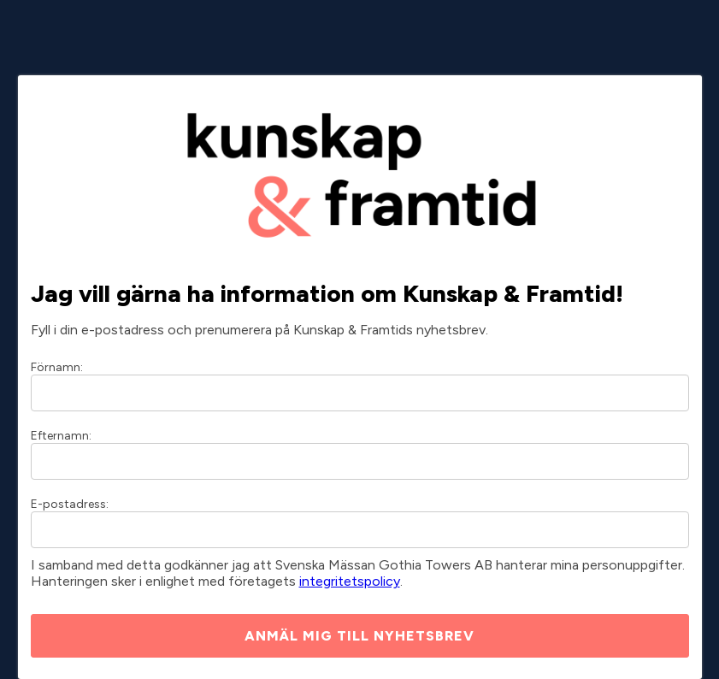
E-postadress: (70, 504)
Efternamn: (61, 435)
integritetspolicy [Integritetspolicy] (349, 581)
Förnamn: (57, 367)
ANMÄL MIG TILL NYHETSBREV (359, 636)
